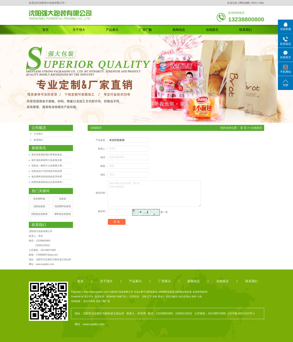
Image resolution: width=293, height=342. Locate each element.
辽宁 (149, 296)
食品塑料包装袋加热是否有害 (46, 176)
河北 (168, 296)
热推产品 (121, 296)
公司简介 (38, 133)
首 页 (243, 127)
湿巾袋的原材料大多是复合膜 (46, 160)
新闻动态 (179, 29)
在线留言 (212, 29)
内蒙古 (174, 296)
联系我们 (245, 29)
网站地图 (244, 2)
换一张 (164, 212)
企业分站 (232, 2)
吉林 (154, 296)
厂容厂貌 (145, 29)
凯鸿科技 (111, 296)
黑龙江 (161, 296)
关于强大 (79, 29)
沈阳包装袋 (39, 206)
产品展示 (112, 29)
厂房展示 (164, 281)
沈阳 (144, 296)
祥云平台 (89, 296)
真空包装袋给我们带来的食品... (47, 154)
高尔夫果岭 (89, 301)
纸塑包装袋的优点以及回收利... (47, 182)
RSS (254, 2)
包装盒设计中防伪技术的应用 (46, 171)
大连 (199, 296)
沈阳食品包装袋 (39, 214)
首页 (45, 29)
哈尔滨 (182, 296)
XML (261, 2)
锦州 (194, 296)
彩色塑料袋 (39, 198)
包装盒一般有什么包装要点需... (47, 165)
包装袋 (62, 198)
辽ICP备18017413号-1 (241, 313)
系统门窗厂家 (103, 301)
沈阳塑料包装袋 (62, 206)
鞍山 (188, 296)
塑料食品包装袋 (62, 214)
